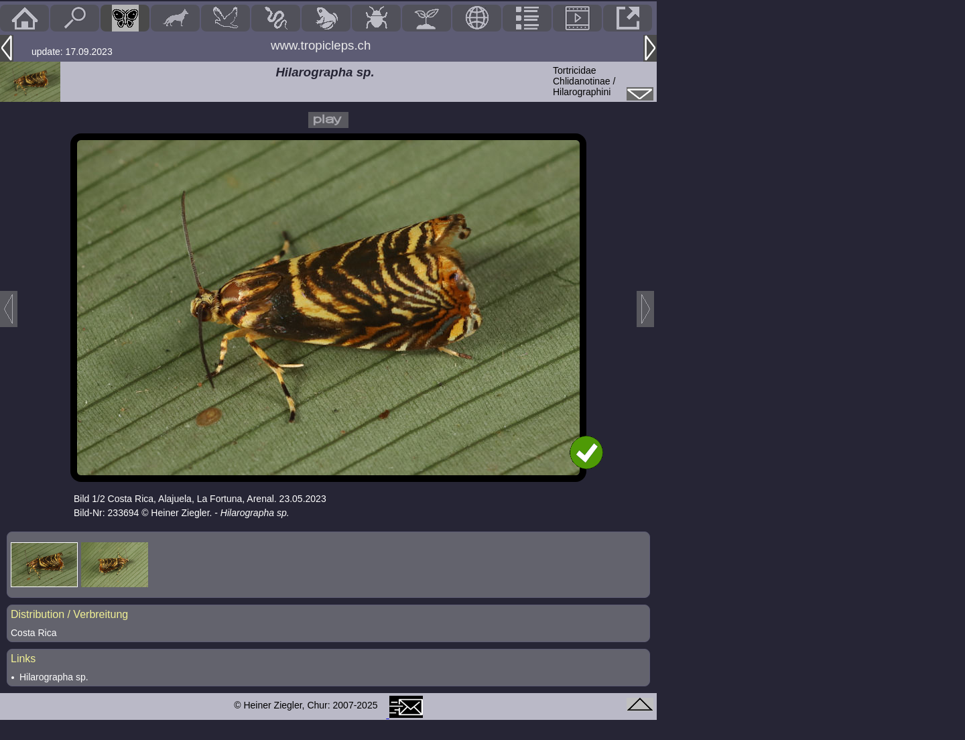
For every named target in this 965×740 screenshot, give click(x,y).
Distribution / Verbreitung (69, 614)
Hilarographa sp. (53, 677)
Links (23, 658)
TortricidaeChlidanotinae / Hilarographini (584, 81)
